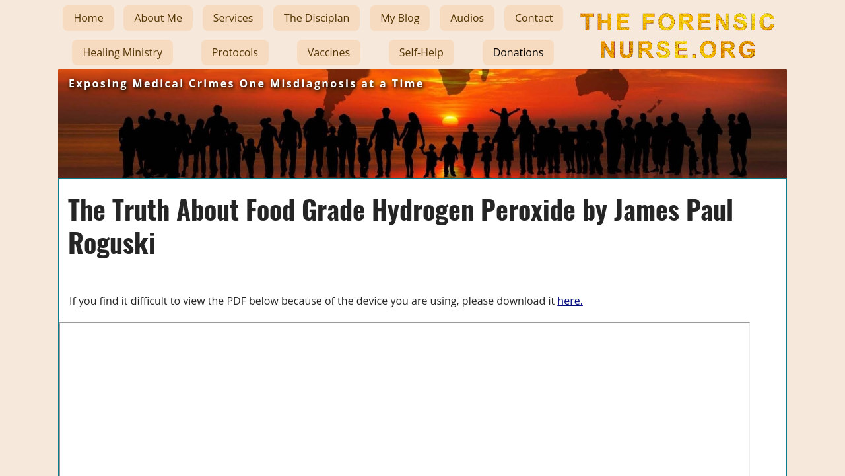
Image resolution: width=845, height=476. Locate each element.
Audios (467, 18)
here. (570, 301)
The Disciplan (316, 18)
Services (233, 18)
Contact (534, 18)
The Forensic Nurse (676, 69)
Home (88, 18)
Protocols (235, 52)
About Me (158, 18)
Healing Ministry (122, 52)
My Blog (399, 18)
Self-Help (421, 52)
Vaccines (329, 52)
